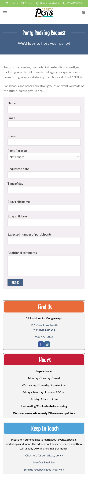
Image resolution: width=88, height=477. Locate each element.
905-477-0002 (44, 336)
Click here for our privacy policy (44, 455)
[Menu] (5, 12)
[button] (44, 462)
